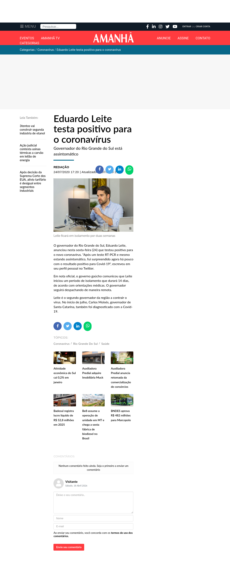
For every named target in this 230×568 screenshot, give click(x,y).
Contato (203, 38)
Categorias (29, 43)
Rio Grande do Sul (85, 343)
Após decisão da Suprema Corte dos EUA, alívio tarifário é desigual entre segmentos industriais (33, 181)
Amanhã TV (50, 38)
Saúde (105, 343)
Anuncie (164, 38)
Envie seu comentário (69, 547)
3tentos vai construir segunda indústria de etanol (32, 129)
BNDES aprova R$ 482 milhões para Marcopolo (121, 415)
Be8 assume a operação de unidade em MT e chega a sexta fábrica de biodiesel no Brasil (93, 424)
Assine (183, 38)
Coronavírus (61, 343)
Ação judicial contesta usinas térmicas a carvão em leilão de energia (31, 152)
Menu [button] (30, 26)
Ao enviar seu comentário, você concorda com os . (93, 534)
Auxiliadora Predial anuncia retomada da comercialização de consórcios (121, 378)
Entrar (186, 26)
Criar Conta (203, 26)
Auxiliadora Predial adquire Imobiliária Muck (92, 373)
